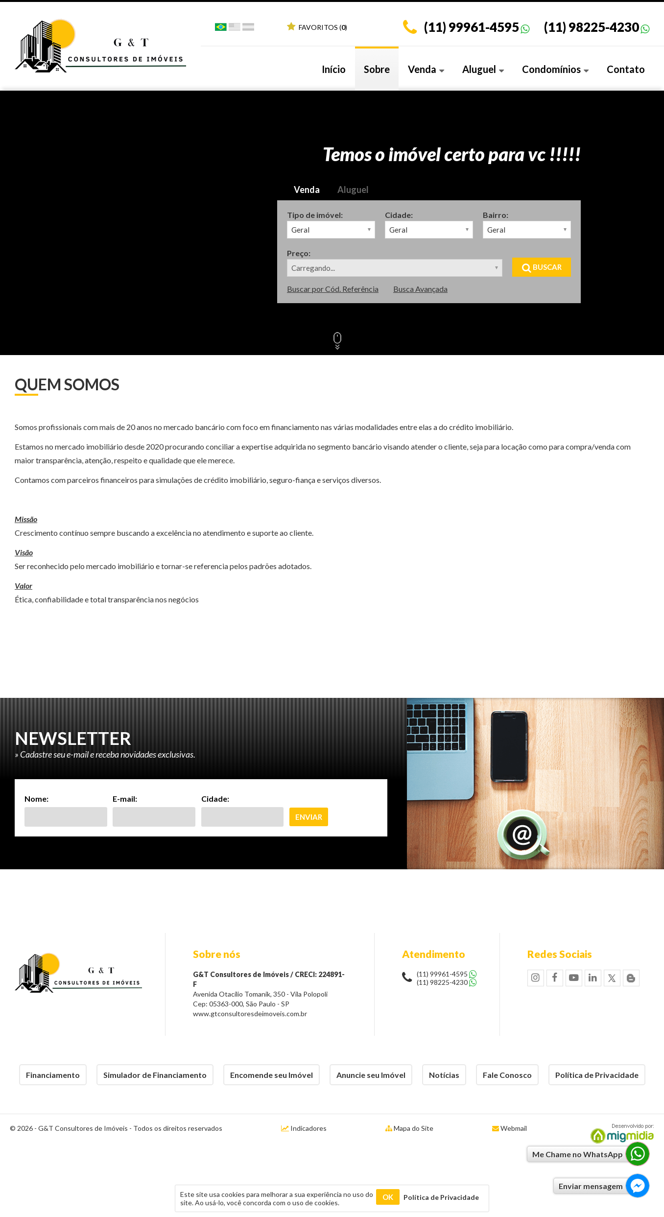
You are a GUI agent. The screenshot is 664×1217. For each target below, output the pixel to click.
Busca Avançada (420, 288)
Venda (426, 69)
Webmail (513, 1128)
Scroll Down (337, 340)
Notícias (444, 1074)
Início (334, 69)
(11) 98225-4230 (591, 27)
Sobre (377, 69)
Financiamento (53, 1074)
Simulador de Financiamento (155, 1074)
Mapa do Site (413, 1128)
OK (387, 1197)
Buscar (542, 266)
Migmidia (620, 1134)
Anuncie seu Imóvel (370, 1074)
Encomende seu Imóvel (271, 1074)
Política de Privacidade (597, 1074)
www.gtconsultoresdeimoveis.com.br (250, 1013)
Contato (626, 69)
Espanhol (248, 29)
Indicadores (304, 1128)
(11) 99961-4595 (471, 27)
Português (221, 29)
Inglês (234, 29)
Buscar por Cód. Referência (333, 288)
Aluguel (483, 69)
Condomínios (555, 69)
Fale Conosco (507, 1074)
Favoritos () (317, 27)
